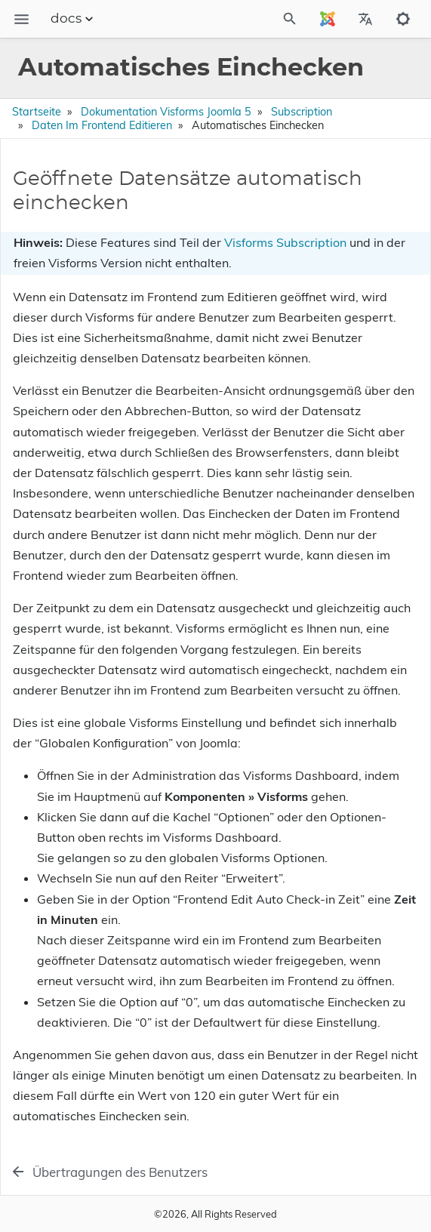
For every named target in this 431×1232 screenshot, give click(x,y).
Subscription (301, 112)
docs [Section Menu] (74, 18)
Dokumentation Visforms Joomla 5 (166, 112)
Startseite (36, 112)
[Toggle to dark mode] (403, 19)
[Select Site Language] (327, 19)
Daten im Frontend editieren (102, 125)
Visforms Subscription (285, 242)
